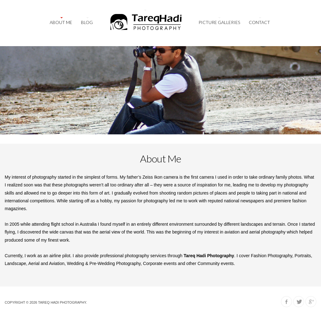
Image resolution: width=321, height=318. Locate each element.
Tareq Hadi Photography (62, 302)
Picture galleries (219, 22)
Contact (259, 22)
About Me (61, 22)
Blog (87, 22)
